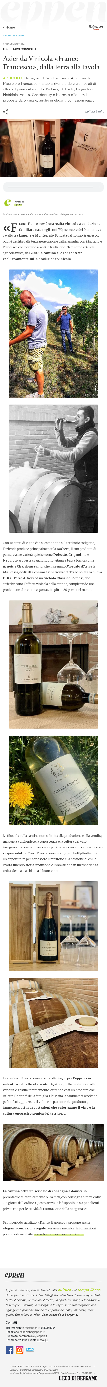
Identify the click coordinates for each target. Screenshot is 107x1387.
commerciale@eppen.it (33, 1335)
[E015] (30, 1349)
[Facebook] (9, 1349)
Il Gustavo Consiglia (19, 49)
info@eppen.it (31, 1327)
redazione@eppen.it (32, 1331)
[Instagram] (19, 1349)
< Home (9, 27)
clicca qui (42, 1340)
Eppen (18, 204)
